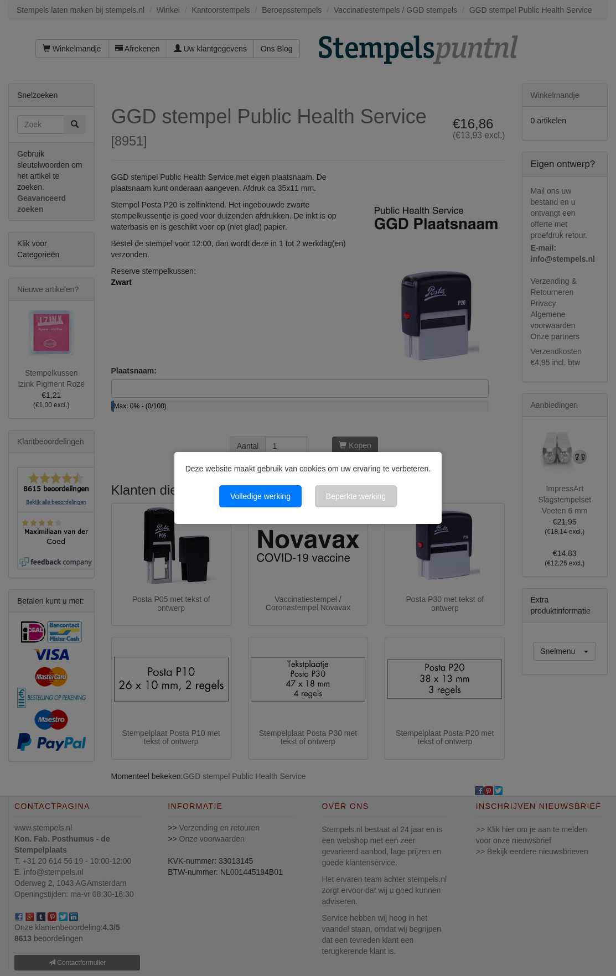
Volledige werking (260, 496)
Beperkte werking (356, 496)
